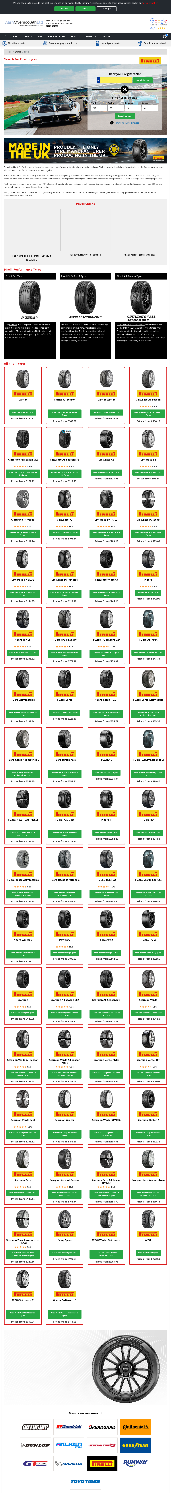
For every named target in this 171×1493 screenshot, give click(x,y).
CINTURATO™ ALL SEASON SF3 (131, 324)
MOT (40, 36)
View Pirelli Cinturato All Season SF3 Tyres (65, 473)
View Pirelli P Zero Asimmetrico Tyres (22, 713)
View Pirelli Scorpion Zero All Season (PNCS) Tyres (106, 1194)
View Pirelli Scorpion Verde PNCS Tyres (106, 1074)
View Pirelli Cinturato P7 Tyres (64, 532)
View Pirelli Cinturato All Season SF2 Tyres (23, 473)
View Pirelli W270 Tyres (148, 1253)
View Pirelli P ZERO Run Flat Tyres (106, 893)
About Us (75, 36)
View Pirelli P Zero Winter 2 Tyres (22, 954)
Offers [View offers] (106, 36)
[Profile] (116, 108)
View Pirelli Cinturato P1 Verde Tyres (23, 533)
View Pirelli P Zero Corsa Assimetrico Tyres (148, 713)
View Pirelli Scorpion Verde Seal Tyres (22, 1134)
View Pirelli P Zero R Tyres (106, 832)
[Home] (6, 36)
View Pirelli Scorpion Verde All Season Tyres (23, 1074)
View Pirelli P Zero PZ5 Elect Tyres (65, 833)
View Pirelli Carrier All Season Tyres (64, 413)
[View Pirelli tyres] (102, 1463)
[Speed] (150, 108)
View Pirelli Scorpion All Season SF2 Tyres (64, 1014)
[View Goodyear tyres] (135, 1445)
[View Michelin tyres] (68, 1463)
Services (28, 36)
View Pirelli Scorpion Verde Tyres (148, 1013)
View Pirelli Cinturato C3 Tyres (106, 472)
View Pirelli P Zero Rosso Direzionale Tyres (64, 893)
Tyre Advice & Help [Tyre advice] (56, 36)
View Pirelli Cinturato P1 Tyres (148, 472)
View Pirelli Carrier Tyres (23, 412)
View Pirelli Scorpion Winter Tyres (65, 1134)
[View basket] (164, 36)
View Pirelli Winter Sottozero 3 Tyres (64, 1314)
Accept (64, 8)
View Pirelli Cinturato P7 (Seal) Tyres (148, 533)
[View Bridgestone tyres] (102, 1427)
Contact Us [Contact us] (92, 36)
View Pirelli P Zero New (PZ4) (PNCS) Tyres (22, 833)
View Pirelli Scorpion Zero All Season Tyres (64, 1194)
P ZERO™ (13, 324)
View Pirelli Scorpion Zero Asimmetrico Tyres (148, 1194)
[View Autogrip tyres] (35, 1427)
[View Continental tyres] (135, 1427)
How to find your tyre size (127, 123)
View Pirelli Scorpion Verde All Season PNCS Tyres (64, 1074)
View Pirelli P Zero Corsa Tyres (64, 712)
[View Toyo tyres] (85, 1482)
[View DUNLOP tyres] (35, 1445)
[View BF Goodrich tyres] (68, 1427)
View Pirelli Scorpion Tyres (22, 1013)
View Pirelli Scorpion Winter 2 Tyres (148, 1134)
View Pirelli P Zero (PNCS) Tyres (22, 652)
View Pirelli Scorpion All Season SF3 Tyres (106, 1014)
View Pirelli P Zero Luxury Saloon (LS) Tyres (148, 773)
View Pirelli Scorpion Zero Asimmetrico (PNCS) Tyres (22, 1254)
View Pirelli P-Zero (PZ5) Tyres (148, 953)
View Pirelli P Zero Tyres (148, 592)
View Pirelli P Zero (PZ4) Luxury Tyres (64, 653)
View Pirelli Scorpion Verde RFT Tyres (148, 1074)
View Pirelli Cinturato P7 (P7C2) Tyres (106, 533)
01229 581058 (52, 26)
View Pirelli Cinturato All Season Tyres (148, 413)
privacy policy (150, 2)
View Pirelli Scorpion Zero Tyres (22, 1193)
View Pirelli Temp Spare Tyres (64, 1253)
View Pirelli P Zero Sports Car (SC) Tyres (148, 893)
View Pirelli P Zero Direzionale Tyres (65, 773)
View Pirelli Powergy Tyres (64, 953)
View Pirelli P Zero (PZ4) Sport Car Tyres (106, 653)
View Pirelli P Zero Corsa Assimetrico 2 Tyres (22, 773)
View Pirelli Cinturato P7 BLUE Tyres (23, 593)
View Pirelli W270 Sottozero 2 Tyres (22, 1314)
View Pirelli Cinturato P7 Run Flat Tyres (64, 593)
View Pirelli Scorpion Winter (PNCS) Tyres (106, 1134)
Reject (85, 8)
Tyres (15, 36)
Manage (107, 8)
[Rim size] (133, 108)
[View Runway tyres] (135, 1463)
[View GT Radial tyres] (35, 1463)
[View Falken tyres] (68, 1445)
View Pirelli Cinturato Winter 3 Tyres (106, 593)
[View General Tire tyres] (102, 1445)
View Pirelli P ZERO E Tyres (106, 772)
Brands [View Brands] (18, 52)
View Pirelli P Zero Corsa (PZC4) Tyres (106, 713)
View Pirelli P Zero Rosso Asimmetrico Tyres (22, 893)
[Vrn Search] (114, 80)
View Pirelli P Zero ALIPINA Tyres (148, 652)
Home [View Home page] (8, 52)
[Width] (99, 108)
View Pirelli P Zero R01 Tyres (148, 832)
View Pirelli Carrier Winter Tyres (106, 412)
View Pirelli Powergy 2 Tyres (106, 953)
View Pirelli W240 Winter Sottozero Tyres (106, 1254)
